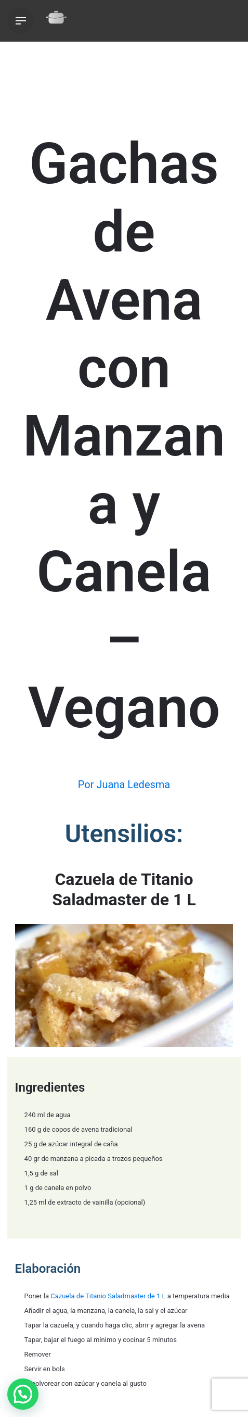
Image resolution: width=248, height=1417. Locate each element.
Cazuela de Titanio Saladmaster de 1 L (107, 1296)
